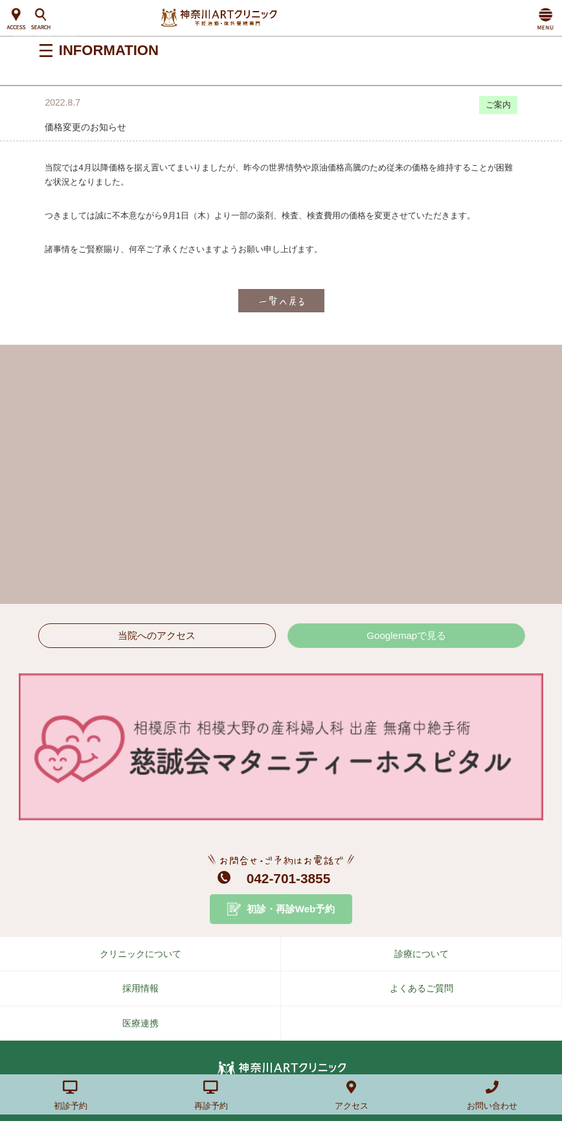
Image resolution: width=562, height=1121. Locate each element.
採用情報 (140, 988)
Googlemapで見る (406, 635)
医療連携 (140, 1023)
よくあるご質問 (421, 988)
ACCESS (16, 19)
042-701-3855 (289, 878)
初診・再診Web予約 (291, 908)
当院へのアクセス (157, 635)
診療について (421, 954)
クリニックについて (140, 954)
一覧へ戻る (281, 300)
